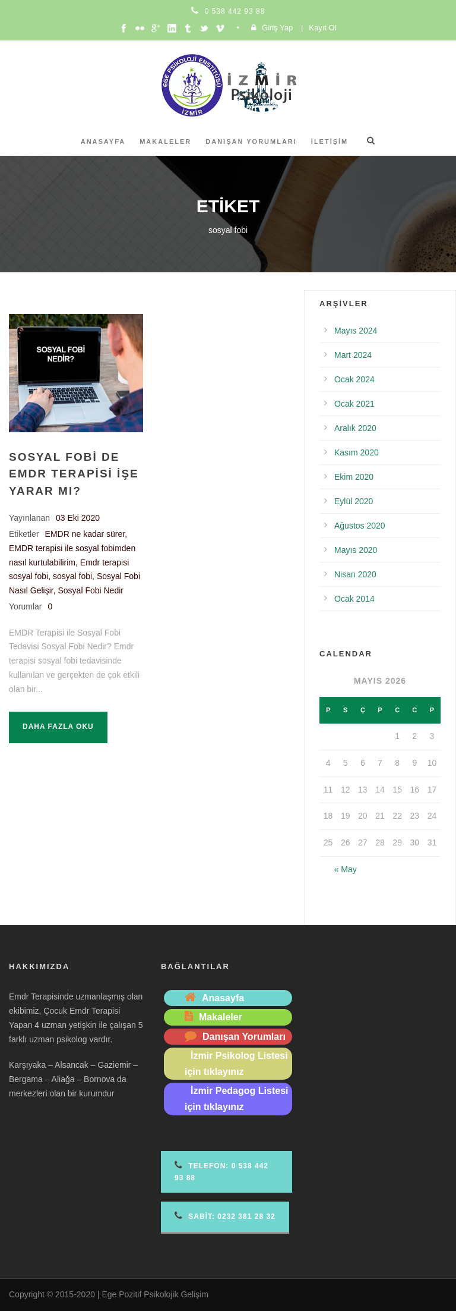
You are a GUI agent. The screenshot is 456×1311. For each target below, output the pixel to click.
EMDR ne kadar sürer (85, 534)
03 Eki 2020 (78, 518)
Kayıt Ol (322, 27)
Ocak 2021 (354, 403)
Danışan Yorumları (251, 141)
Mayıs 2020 (355, 550)
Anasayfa (103, 141)
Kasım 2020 (356, 452)
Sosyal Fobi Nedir (91, 590)
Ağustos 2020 (359, 525)
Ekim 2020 (353, 477)
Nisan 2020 (355, 574)
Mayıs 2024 (355, 330)
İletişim (329, 141)
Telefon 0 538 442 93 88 (221, 1171)
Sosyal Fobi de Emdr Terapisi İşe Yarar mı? (74, 474)
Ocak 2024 (354, 379)
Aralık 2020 (355, 428)
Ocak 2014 (354, 598)
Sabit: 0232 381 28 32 (225, 1216)
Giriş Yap (277, 27)
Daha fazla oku (58, 726)
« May (345, 869)
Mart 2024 (353, 355)
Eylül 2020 (353, 501)
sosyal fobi (72, 576)
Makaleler (165, 141)
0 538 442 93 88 (235, 11)
